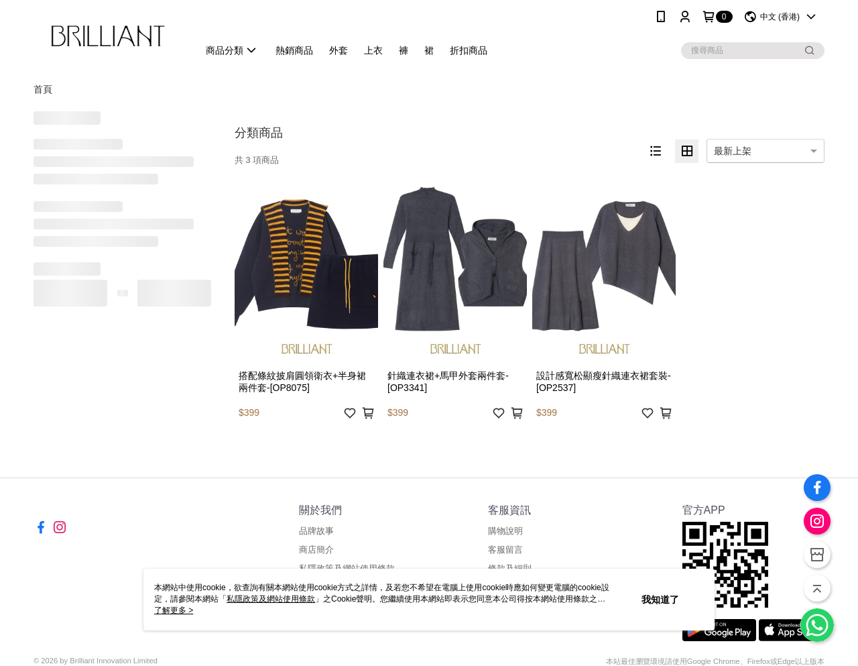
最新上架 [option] (732, 151)
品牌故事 (316, 531)
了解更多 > (173, 610)
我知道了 (660, 599)
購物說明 (505, 531)
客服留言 (505, 550)
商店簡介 (316, 550)
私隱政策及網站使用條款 (271, 599)
